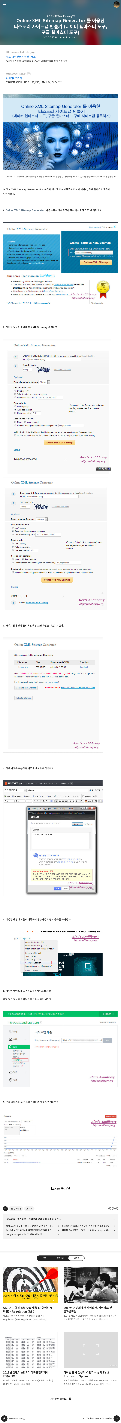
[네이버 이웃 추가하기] (29, 1208)
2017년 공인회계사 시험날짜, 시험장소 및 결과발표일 (85, 1226)
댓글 (44, 1258)
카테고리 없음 (35, 1219)
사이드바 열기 (4, 4)
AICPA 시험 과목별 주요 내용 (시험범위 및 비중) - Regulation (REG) (32, 1226)
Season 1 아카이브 (16, 1219)
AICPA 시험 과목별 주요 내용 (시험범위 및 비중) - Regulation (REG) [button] (30, 1296)
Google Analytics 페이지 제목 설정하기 (24, 1234)
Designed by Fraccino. (103, 1418)
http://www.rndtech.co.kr (17, 52)
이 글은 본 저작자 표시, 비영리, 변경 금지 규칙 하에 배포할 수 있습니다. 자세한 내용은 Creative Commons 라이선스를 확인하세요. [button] (113, 1208)
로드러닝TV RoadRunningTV (60, 16)
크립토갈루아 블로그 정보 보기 (116, 4)
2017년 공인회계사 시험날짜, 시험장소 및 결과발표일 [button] (91, 1296)
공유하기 (60, 1258)
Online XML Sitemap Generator (25, 210)
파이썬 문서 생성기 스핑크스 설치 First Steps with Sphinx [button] (91, 1361)
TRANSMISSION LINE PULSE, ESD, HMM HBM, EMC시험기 (34, 82)
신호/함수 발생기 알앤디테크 (21, 56)
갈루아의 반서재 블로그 (4, 1418)
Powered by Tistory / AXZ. (19, 1418)
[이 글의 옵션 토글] (5, 1208)
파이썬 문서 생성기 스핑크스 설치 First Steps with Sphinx (88, 1230)
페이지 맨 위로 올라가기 (116, 1418)
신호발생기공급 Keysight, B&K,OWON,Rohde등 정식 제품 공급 (36, 60)
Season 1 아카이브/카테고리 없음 (72, 37)
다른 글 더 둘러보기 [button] (59, 1398)
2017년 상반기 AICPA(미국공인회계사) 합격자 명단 (29, 1230)
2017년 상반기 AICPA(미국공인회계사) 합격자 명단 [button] (30, 1361)
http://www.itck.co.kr (15, 74)
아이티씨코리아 (14, 78)
